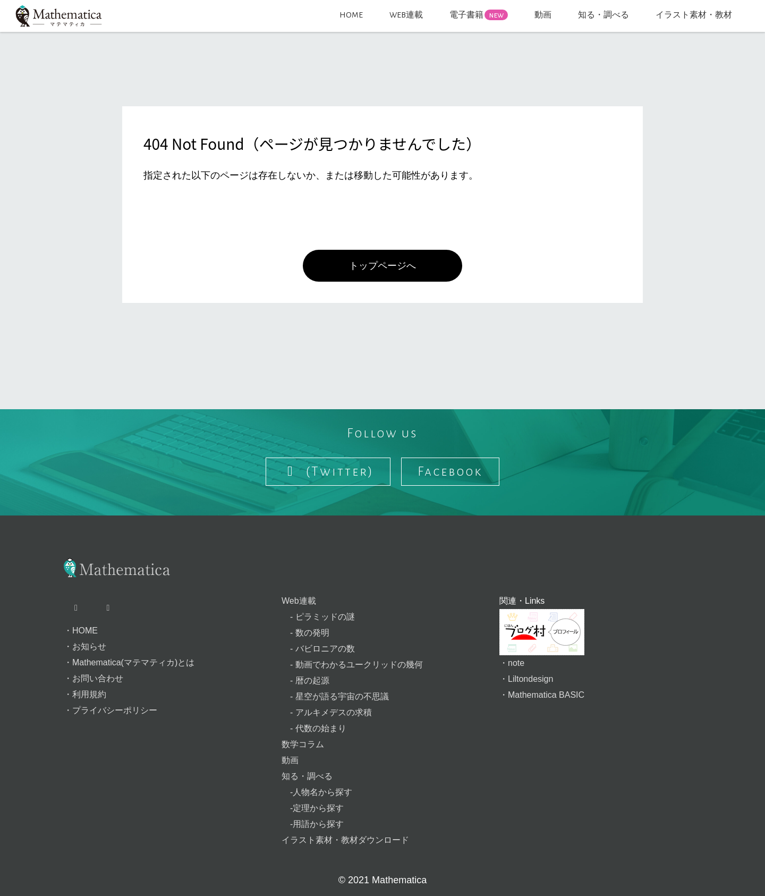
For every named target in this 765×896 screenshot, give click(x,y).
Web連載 (299, 600)
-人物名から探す (317, 792)
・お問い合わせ (93, 678)
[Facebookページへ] (110, 608)
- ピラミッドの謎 (318, 616)
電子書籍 (478, 15)
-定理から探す (313, 808)
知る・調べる (603, 15)
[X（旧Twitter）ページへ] (78, 608)
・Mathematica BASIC (541, 694)
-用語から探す (313, 824)
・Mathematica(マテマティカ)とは (129, 662)
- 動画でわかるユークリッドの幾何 (352, 664)
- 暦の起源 (305, 680)
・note (511, 662)
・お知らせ (85, 646)
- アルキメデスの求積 (327, 712)
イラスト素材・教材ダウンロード (345, 839)
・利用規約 (85, 694)
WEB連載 (406, 15)
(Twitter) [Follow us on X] (328, 471)
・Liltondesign (526, 678)
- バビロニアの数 (318, 648)
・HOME (81, 630)
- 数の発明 (305, 632)
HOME (351, 15)
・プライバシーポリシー (110, 710)
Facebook (450, 471)
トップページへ (382, 265)
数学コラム (303, 744)
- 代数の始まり (314, 728)
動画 (542, 15)
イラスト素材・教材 (694, 15)
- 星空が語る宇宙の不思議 (335, 696)
